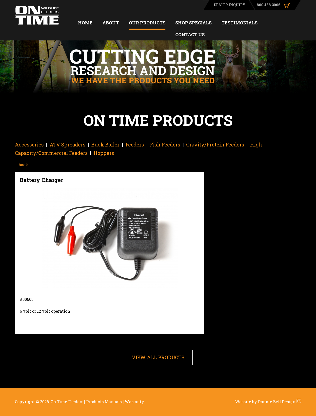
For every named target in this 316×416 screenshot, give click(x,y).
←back (21, 164)
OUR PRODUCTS (147, 23)
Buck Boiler (105, 144)
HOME (85, 23)
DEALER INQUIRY (229, 4)
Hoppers (104, 153)
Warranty (134, 401)
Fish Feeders (165, 144)
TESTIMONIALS (239, 23)
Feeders (134, 144)
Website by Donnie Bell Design (268, 401)
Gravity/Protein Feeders (215, 144)
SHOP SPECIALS (193, 23)
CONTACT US (190, 34)
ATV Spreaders (67, 144)
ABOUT (110, 23)
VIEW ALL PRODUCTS (158, 357)
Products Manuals (104, 401)
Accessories (29, 144)
